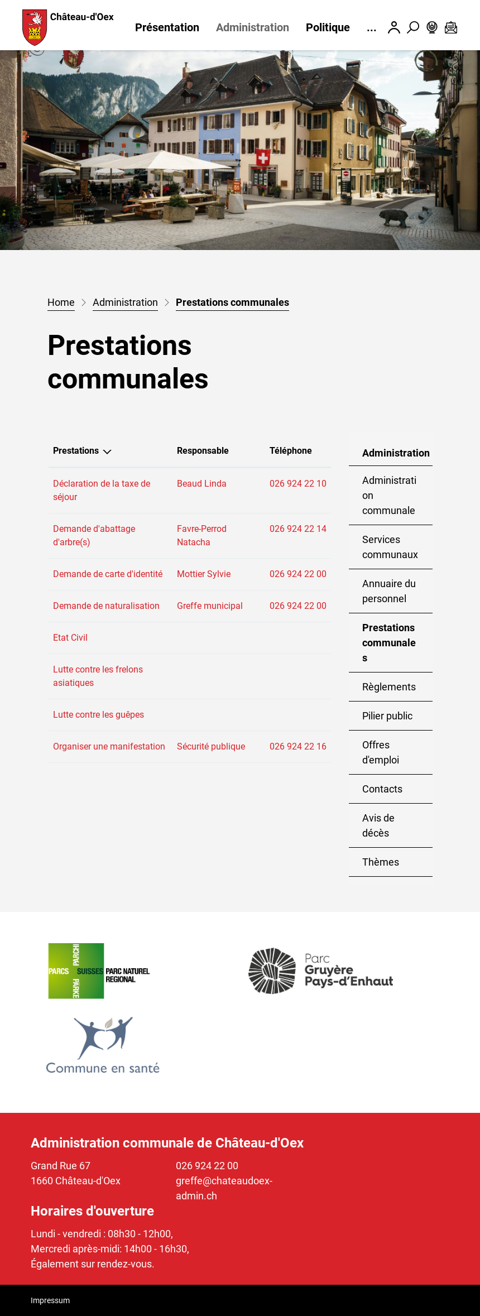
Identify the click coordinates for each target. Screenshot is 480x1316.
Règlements (389, 687)
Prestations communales (397, 647)
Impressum (50, 1300)
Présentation (167, 27)
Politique (328, 27)
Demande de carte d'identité (107, 574)
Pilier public (387, 716)
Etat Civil (70, 637)
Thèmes (380, 862)
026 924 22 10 (298, 483)
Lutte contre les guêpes (98, 714)
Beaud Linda (202, 483)
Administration (252, 27)
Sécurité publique (211, 746)
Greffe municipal (210, 606)
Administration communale (389, 495)
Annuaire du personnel (389, 591)
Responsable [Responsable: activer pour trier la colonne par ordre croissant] (203, 450)
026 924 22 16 (298, 746)
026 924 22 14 (298, 528)
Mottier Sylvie (204, 574)
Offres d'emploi (380, 752)
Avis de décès (378, 825)
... (372, 27)
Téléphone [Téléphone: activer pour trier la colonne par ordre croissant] (291, 450)
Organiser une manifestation (109, 746)
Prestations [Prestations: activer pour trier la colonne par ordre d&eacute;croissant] (76, 450)
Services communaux (390, 547)
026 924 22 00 (298, 574)
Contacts (382, 789)
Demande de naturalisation (106, 606)
